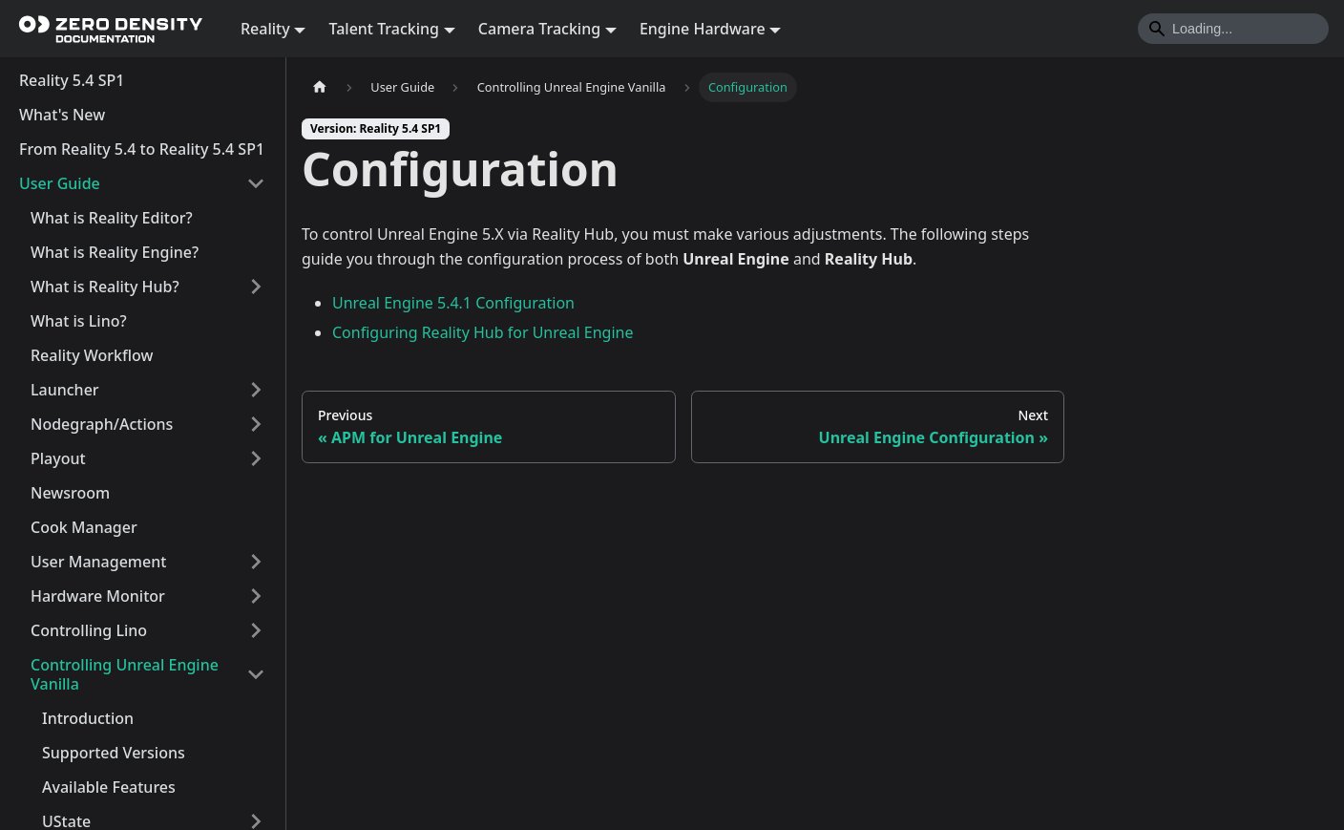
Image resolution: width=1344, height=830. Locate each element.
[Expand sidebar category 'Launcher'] (256, 389)
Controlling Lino (89, 630)
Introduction (88, 718)
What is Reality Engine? (115, 252)
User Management (98, 561)
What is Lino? (79, 320)
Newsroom (70, 492)
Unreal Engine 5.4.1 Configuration (453, 302)
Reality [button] (265, 28)
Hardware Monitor (98, 596)
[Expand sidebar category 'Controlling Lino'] (256, 630)
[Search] (1233, 28)
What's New (62, 114)
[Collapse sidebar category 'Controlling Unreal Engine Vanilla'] (256, 674)
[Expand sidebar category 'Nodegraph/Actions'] (256, 424)
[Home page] (320, 87)
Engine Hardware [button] (703, 28)
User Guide (59, 183)
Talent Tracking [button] (383, 28)
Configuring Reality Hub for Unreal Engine (483, 332)
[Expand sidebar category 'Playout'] (256, 458)
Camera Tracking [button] (539, 28)
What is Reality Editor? (112, 217)
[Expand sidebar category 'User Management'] (256, 561)
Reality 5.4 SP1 (71, 80)
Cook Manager (84, 527)
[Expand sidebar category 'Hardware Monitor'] (256, 596)
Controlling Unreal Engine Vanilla (125, 674)
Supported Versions (113, 752)
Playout (58, 458)
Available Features (109, 787)
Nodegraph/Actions (102, 424)
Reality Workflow (92, 355)
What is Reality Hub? (105, 286)
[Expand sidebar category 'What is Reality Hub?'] (256, 286)
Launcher (65, 389)
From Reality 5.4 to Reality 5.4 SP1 (141, 149)
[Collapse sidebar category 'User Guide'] (256, 183)
